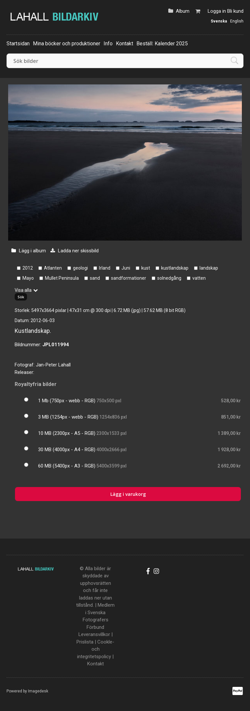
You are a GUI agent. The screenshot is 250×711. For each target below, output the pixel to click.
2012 (27, 268)
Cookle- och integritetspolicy (95, 649)
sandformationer (128, 278)
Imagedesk (38, 691)
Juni (125, 268)
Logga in (217, 11)
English (236, 21)
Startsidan (18, 43)
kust (145, 268)
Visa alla (23, 290)
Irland (104, 268)
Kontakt (124, 43)
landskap (209, 268)
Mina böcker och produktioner (66, 43)
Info (108, 43)
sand (95, 278)
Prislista (84, 642)
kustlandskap (174, 268)
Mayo (28, 278)
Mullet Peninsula (62, 278)
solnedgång (169, 278)
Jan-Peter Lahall (53, 365)
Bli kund (235, 11)
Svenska (219, 21)
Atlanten (53, 268)
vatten (199, 278)
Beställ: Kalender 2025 (162, 43)
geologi (80, 268)
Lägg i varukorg (128, 494)
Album (182, 11)
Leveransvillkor (94, 634)
